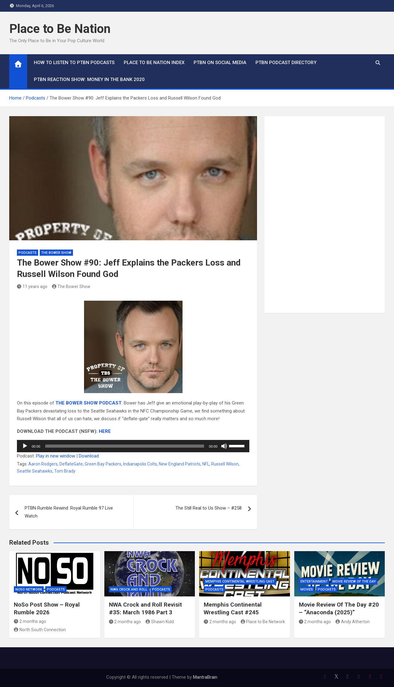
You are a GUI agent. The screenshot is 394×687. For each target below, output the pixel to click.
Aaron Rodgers (43, 463)
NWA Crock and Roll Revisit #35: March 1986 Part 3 (145, 608)
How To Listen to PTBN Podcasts (74, 62)
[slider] (124, 446)
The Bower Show (56, 253)
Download (89, 456)
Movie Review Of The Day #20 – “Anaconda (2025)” (339, 608)
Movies (306, 589)
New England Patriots (179, 463)
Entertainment (314, 581)
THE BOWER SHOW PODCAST (88, 403)
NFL (205, 463)
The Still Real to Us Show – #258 (208, 508)
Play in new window (55, 456)
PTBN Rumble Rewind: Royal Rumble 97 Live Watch (69, 512)
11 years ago (32, 286)
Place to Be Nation (60, 29)
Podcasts (27, 253)
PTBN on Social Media (220, 62)
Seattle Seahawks (34, 471)
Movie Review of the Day (354, 581)
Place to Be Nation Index (154, 62)
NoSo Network (28, 589)
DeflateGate (71, 463)
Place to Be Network (263, 621)
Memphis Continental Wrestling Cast (240, 581)
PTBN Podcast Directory (285, 62)
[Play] (25, 446)
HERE (105, 431)
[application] (133, 446)
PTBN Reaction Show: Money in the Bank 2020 (89, 79)
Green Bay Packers (103, 463)
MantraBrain (205, 677)
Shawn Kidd (160, 621)
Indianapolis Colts (140, 463)
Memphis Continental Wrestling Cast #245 (233, 608)
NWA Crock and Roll (129, 589)
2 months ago (30, 621)
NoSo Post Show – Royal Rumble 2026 (47, 608)
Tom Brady (64, 471)
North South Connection (40, 629)
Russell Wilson (225, 463)
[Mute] (224, 446)
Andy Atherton (353, 621)
